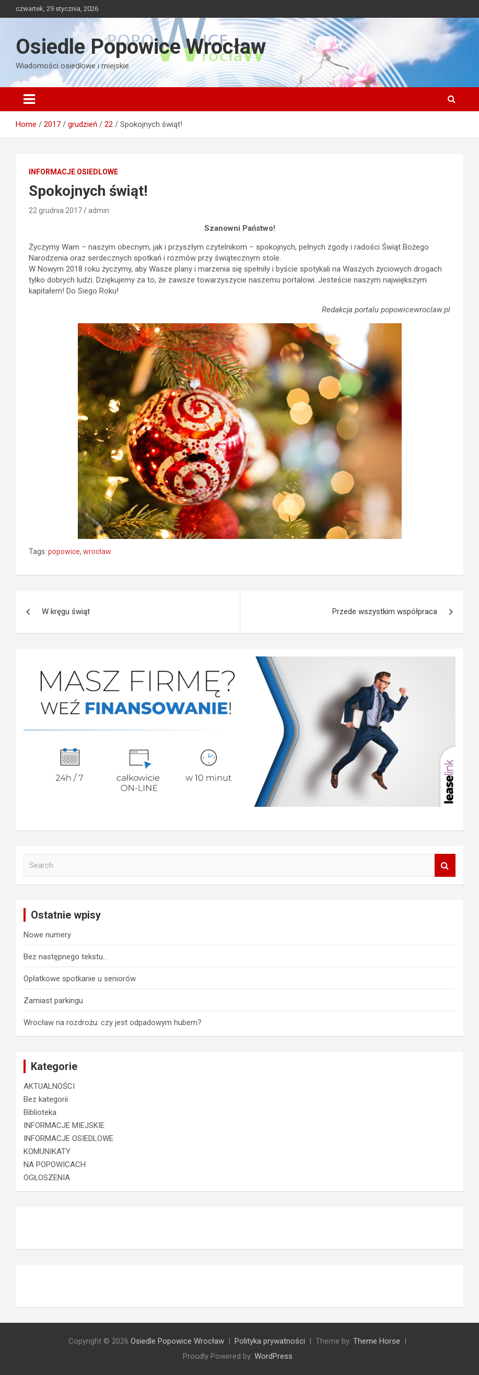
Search (445, 865)
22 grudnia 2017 (55, 210)
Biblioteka (40, 1112)
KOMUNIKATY (47, 1151)
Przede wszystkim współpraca (384, 611)
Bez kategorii (46, 1099)
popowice (64, 551)
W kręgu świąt (66, 611)
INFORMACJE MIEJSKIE (64, 1125)
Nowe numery (47, 934)
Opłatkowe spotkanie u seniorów (80, 978)
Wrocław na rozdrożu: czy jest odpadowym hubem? (113, 1022)
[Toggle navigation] (29, 99)
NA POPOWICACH (55, 1164)
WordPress (273, 1356)
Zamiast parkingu (53, 1000)
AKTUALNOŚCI (49, 1086)
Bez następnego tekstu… (66, 956)
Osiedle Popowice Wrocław (141, 46)
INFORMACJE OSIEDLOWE (73, 172)
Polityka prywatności (270, 1341)
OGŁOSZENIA (47, 1177)
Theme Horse (376, 1341)
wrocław (97, 551)
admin (98, 210)
